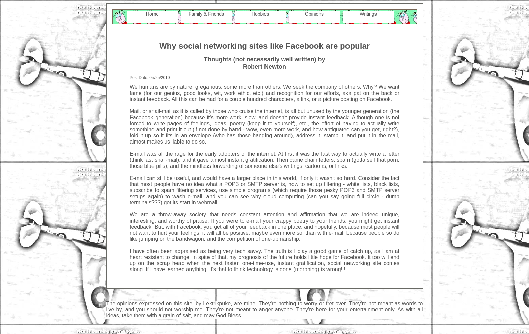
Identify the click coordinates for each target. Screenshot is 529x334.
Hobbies (260, 14)
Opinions (314, 14)
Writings (368, 14)
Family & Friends (206, 14)
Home (152, 14)
